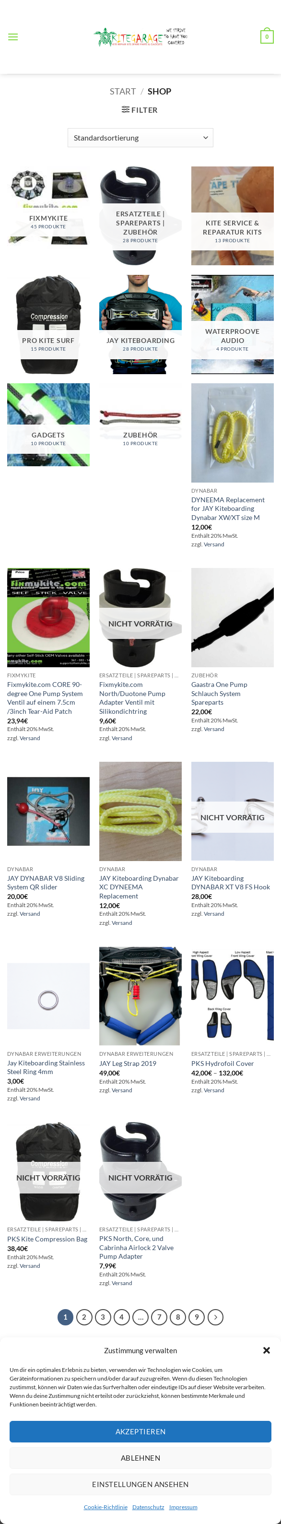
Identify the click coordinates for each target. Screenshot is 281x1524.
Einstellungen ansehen (140, 1484)
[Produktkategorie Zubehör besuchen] (140, 424)
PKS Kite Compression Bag (47, 1239)
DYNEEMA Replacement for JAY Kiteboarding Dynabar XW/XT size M (228, 508)
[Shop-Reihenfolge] (140, 137)
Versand (214, 544)
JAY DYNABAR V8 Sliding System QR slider (45, 882)
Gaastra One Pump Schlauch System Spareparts (219, 693)
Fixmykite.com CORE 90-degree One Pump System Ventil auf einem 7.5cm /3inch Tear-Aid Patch (45, 697)
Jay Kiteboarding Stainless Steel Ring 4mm (46, 1067)
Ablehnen (141, 1457)
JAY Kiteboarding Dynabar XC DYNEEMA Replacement (139, 887)
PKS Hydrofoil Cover (222, 1063)
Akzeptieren (141, 1431)
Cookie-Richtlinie (106, 1507)
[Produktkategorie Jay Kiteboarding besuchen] (140, 324)
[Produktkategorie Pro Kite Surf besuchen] (48, 324)
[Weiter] (216, 1317)
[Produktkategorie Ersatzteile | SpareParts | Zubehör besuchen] (140, 216)
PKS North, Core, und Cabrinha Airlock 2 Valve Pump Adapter (136, 1247)
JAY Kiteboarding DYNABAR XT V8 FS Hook (230, 882)
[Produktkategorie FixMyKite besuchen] (48, 207)
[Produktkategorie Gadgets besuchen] (48, 424)
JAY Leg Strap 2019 (127, 1063)
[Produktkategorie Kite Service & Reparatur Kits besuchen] (232, 216)
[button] (266, 1350)
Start (123, 91)
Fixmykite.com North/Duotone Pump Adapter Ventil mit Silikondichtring (132, 697)
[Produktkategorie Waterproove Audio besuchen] (232, 324)
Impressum (183, 1507)
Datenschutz (148, 1507)
